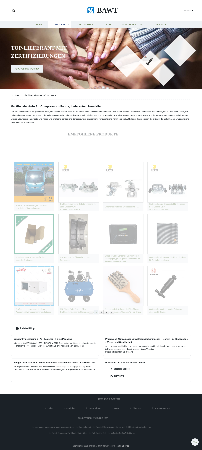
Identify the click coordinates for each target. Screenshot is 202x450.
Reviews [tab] (117, 376)
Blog (108, 25)
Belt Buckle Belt (98, 433)
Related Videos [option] (120, 369)
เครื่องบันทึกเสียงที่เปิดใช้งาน (121, 433)
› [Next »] (111, 312)
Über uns (160, 25)
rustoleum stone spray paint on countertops (53, 427)
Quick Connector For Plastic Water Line (68, 433)
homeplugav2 (84, 427)
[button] (13, 11)
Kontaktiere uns (132, 25)
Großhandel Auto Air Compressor (40, 95)
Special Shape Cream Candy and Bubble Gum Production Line (122, 427)
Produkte (59, 25)
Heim (39, 25)
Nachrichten (85, 25)
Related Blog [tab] (25, 328)
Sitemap (125, 446)
